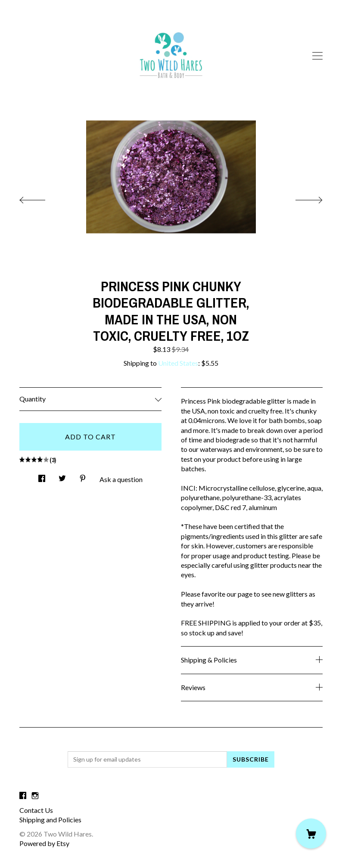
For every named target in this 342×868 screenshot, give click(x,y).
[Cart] (311, 833)
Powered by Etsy (44, 843)
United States (178, 363)
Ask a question (121, 479)
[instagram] (35, 795)
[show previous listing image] (40, 197)
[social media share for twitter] (62, 476)
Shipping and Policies (50, 819)
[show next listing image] (301, 197)
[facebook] (22, 795)
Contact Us (36, 810)
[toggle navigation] (317, 56)
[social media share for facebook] (41, 476)
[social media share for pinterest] (82, 476)
